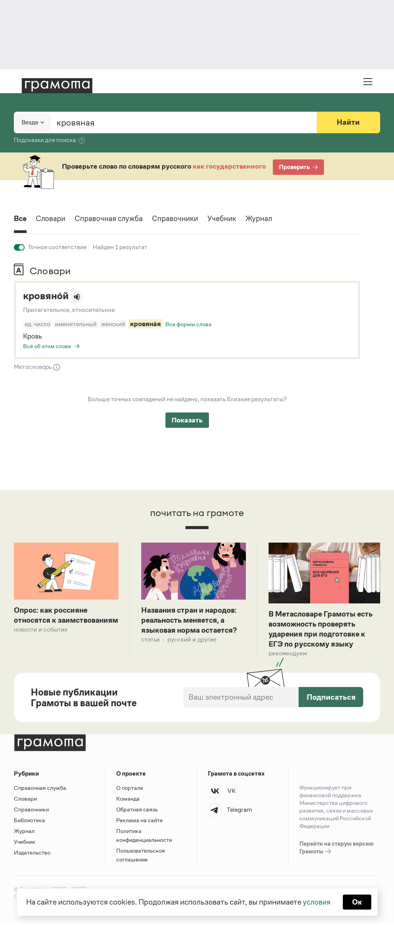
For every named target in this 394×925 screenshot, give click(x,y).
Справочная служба (111, 219)
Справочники (178, 219)
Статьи (150, 640)
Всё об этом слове (47, 346)
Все (21, 219)
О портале (129, 789)
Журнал (262, 219)
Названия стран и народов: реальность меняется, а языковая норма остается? (190, 620)
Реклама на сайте (139, 821)
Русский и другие (192, 640)
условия (316, 902)
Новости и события (40, 640)
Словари (52, 219)
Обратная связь (137, 811)
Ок (357, 902)
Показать (187, 420)
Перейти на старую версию (336, 849)
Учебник (224, 219)
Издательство (32, 854)
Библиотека (29, 821)
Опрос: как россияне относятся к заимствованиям (52, 620)
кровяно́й (46, 296)
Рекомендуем (288, 655)
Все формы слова (188, 324)
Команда (128, 800)
